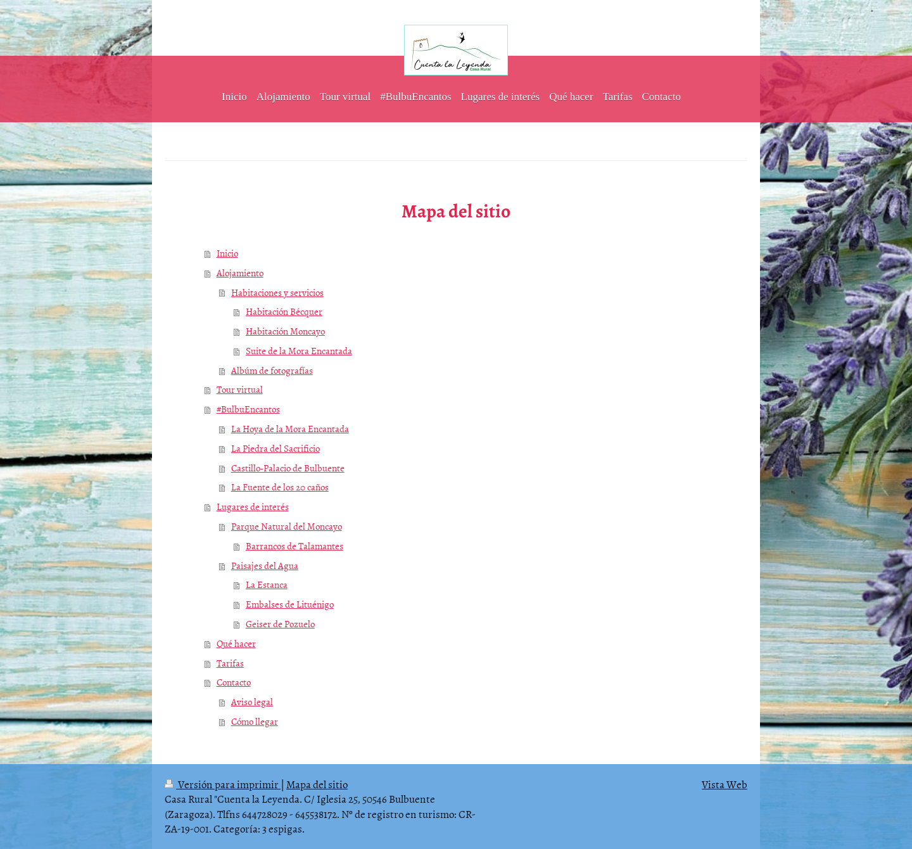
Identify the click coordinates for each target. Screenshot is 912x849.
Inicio (227, 253)
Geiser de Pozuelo (280, 623)
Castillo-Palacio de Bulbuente (288, 468)
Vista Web (724, 784)
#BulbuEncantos (248, 409)
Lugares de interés (253, 506)
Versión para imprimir (223, 784)
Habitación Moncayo (285, 331)
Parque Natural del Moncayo (286, 526)
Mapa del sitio (317, 784)
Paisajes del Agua (264, 565)
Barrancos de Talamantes (294, 546)
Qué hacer (236, 643)
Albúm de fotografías (272, 370)
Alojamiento (240, 272)
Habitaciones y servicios (277, 292)
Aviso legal (252, 701)
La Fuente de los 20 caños (280, 487)
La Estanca (267, 584)
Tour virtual (240, 389)
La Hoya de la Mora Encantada (290, 428)
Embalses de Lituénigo (290, 604)
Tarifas (230, 663)
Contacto (234, 682)
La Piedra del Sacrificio (275, 448)
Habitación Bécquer (284, 311)
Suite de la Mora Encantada (299, 350)
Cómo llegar (254, 721)
